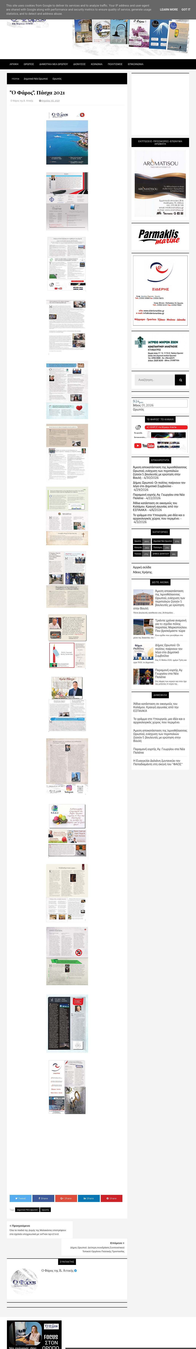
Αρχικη (14, 64)
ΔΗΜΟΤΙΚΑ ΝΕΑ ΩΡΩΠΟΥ (53, 64)
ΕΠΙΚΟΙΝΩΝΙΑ (135, 64)
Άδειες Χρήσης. (142, 572)
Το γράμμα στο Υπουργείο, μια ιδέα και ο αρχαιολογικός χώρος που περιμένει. (159, 516)
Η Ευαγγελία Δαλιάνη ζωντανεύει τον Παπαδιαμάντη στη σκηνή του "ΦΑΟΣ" (158, 762)
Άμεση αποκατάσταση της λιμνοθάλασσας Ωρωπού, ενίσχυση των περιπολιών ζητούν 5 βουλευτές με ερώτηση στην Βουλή (160, 472)
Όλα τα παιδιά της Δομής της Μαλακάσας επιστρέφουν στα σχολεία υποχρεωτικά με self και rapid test (35, 1234)
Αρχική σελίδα (142, 567)
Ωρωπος (29, 64)
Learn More (169, 9)
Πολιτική (137, 554)
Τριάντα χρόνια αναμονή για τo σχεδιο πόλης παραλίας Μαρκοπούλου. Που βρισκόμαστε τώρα (171, 626)
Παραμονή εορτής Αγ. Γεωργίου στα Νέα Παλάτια (169, 673)
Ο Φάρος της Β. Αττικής (57, 1253)
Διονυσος (79, 64)
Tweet (20, 1198)
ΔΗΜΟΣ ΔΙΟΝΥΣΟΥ (161, 554)
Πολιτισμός (157, 547)
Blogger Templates (149, 1336)
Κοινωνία (138, 547)
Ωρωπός (45, 1209)
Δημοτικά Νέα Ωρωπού (27, 1209)
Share (43, 1198)
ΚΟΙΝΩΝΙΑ (97, 64)
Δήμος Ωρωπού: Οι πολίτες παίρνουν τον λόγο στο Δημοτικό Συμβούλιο (159, 484)
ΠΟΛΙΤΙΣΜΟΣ (115, 64)
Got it (185, 9)
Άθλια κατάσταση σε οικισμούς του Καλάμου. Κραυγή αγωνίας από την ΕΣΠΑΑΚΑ (155, 506)
